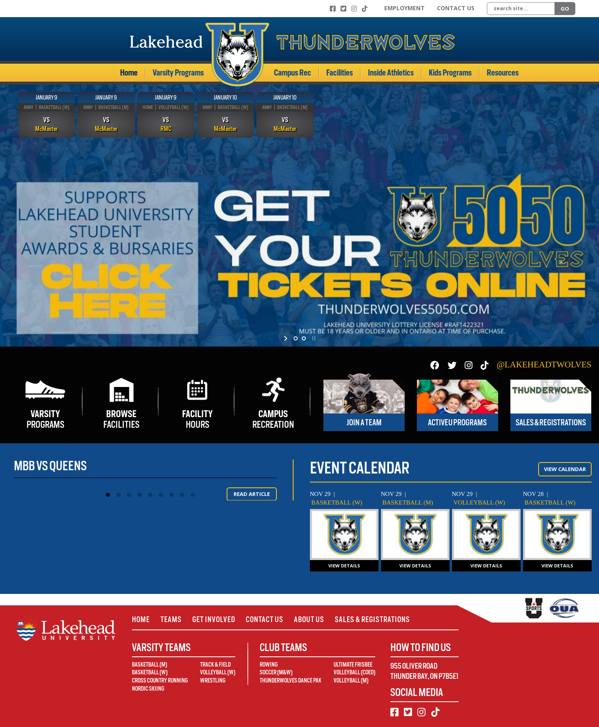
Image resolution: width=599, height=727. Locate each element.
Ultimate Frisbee (353, 664)
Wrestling (212, 680)
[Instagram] (354, 8)
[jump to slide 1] (296, 338)
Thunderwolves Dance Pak (290, 680)
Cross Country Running (160, 680)
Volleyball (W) (217, 672)
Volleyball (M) (351, 680)
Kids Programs (450, 73)
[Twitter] (343, 8)
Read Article (252, 494)
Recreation (273, 419)
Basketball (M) (149, 664)
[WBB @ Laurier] (557, 534)
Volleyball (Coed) (354, 672)
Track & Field (215, 664)
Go (565, 8)
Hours (197, 419)
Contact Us (455, 8)
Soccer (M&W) (276, 672)
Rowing (269, 664)
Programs (46, 419)
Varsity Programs (178, 73)
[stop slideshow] (313, 338)
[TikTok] (364, 8)
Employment (404, 8)
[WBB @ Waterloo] (344, 534)
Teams (171, 619)
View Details (344, 565)
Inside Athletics (391, 73)
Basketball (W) (149, 672)
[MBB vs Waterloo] (415, 534)
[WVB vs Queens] (486, 534)
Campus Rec (292, 73)
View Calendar (565, 469)
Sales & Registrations (372, 619)
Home (129, 73)
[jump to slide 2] (304, 338)
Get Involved (213, 619)
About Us (309, 619)
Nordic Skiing (148, 688)
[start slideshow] (286, 338)
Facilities (339, 73)
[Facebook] (333, 8)
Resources (503, 73)
